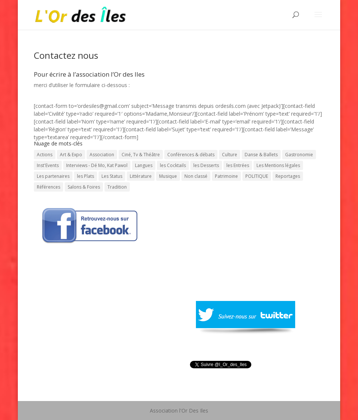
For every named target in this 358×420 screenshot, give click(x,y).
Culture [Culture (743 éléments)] (229, 154)
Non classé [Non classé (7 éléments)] (195, 176)
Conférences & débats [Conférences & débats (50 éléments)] (191, 154)
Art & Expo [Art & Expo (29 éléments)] (71, 154)
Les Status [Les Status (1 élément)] (111, 176)
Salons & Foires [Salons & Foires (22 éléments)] (84, 187)
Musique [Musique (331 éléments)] (168, 176)
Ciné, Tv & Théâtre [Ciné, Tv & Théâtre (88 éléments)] (141, 154)
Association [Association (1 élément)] (102, 154)
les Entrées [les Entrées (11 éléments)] (237, 165)
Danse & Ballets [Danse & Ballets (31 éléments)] (261, 154)
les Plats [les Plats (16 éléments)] (85, 176)
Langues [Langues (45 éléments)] (143, 165)
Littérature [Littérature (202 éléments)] (141, 176)
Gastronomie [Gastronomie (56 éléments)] (299, 154)
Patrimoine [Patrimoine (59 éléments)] (226, 176)
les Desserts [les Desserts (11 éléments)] (206, 165)
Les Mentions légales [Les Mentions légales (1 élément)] (278, 165)
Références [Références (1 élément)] (48, 187)
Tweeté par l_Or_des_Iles (219, 374)
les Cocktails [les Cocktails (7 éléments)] (173, 165)
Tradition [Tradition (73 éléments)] (117, 187)
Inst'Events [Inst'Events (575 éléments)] (48, 165)
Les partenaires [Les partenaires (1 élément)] (53, 176)
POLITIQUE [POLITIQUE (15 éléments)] (256, 176)
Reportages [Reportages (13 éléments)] (287, 176)
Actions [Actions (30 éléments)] (44, 154)
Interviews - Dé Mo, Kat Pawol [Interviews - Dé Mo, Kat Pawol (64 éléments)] (97, 165)
